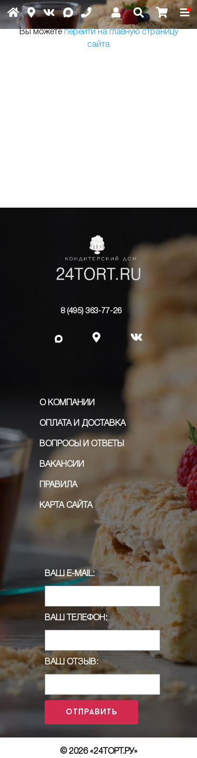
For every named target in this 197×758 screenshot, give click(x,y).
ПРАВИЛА (58, 485)
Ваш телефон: (76, 618)
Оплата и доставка (82, 423)
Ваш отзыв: (71, 662)
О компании (67, 403)
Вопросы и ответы (81, 444)
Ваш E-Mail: (70, 574)
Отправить (91, 712)
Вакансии (61, 464)
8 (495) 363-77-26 (90, 311)
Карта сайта (65, 505)
